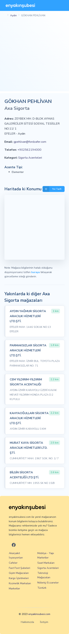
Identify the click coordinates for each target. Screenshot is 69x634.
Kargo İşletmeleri (19, 578)
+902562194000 (29, 150)
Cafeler (13, 563)
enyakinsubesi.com (39, 614)
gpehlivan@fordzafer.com (30, 142)
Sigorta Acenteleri (30, 158)
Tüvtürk (41, 588)
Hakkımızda (27, 622)
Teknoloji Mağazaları (43, 575)
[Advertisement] (34, 56)
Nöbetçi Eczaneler (48, 582)
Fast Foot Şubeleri (19, 568)
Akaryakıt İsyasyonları (16, 555)
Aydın (13, 15)
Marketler (14, 588)
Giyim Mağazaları (19, 573)
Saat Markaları (45, 563)
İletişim (44, 622)
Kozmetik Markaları (20, 583)
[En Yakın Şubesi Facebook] (14, 545)
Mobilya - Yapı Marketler (45, 555)
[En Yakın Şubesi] (20, 5)
